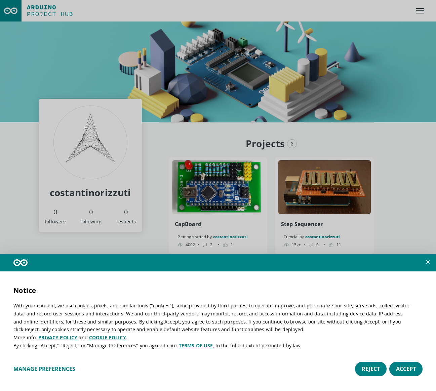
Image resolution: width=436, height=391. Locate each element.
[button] (428, 262)
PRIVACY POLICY (57, 337)
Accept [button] (406, 369)
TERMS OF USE (196, 345)
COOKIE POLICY (107, 337)
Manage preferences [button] (44, 369)
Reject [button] (371, 369)
